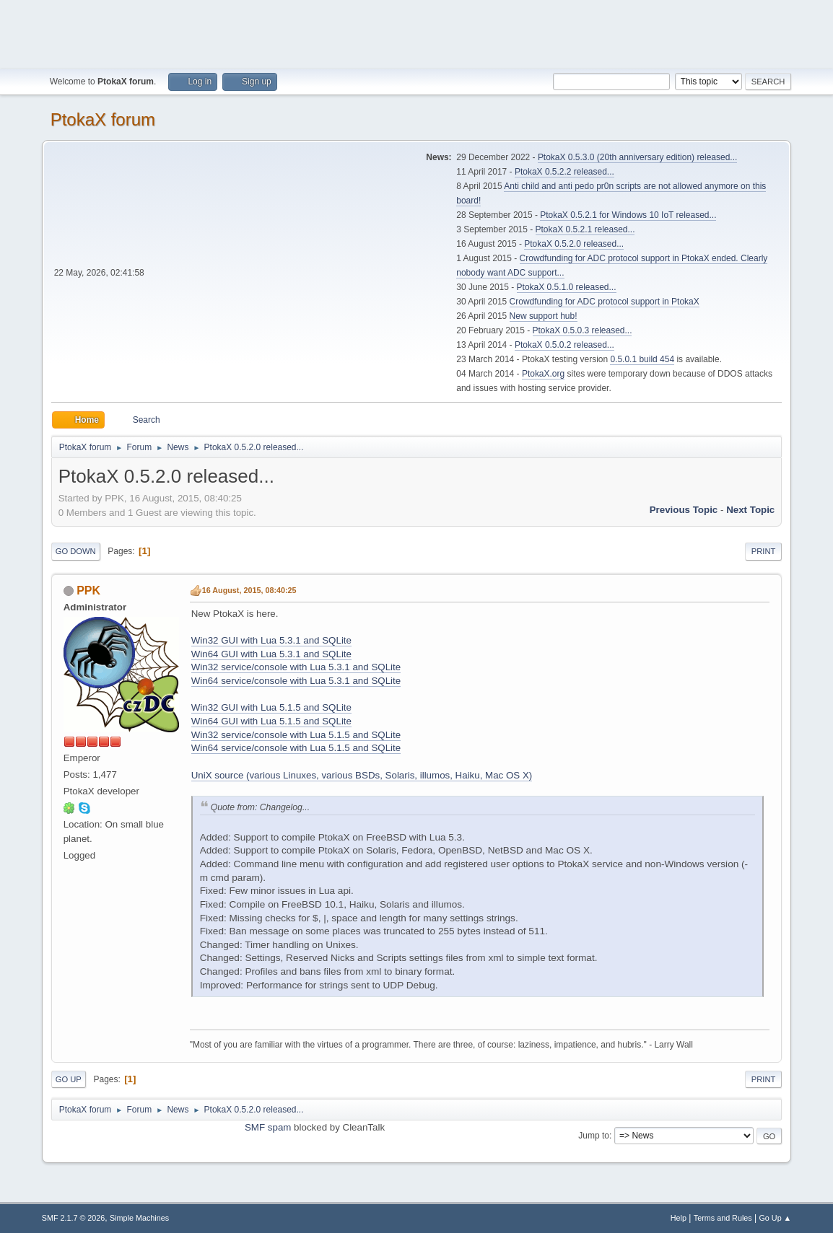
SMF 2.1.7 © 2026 (73, 1218)
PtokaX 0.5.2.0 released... (574, 244)
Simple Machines (139, 1218)
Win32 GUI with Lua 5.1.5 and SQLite (271, 707)
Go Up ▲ (775, 1218)
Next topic (750, 509)
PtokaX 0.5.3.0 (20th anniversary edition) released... (637, 157)
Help (678, 1218)
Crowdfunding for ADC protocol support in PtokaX (604, 302)
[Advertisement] (416, 32)
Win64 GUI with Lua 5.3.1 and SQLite (271, 654)
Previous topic (684, 509)
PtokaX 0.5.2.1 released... (585, 229)
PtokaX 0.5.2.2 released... (564, 172)
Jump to (593, 1136)
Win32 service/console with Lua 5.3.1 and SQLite (296, 667)
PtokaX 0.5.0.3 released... (582, 330)
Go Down (76, 551)
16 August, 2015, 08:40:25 (249, 590)
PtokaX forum (103, 119)
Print (763, 551)
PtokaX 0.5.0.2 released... (564, 345)
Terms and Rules (723, 1218)
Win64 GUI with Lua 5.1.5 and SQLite (271, 721)
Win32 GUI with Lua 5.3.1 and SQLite (271, 640)
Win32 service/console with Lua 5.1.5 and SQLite (296, 734)
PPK (88, 590)
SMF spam (268, 1127)
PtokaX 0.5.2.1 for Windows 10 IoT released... (628, 215)
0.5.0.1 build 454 (642, 359)
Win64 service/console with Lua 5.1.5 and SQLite (296, 747)
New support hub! (543, 316)
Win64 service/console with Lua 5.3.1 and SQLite (296, 680)
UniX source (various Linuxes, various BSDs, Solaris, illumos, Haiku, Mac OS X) (362, 775)
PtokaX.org (543, 374)
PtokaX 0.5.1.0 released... (566, 287)
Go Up (69, 1079)
